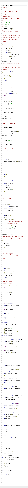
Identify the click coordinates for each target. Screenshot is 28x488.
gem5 (1, 3)
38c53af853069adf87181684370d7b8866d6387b (12, 3)
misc (23, 3)
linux (5, 3)
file (14, 5)
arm (3, 3)
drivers (22, 3)
